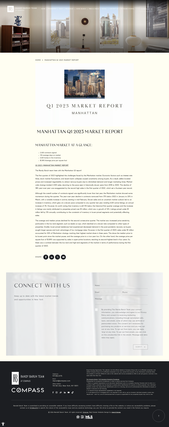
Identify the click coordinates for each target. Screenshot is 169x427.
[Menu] (159, 9)
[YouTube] (68, 392)
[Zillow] (61, 392)
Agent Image (116, 412)
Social (104, 9)
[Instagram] (57, 392)
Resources (69, 9)
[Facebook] (53, 392)
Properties (52, 9)
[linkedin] (51, 257)
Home (43, 9)
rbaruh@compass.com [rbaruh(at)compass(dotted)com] (61, 381)
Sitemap (85, 412)
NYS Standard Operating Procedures (109, 379)
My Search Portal (127, 9)
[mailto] (63, 257)
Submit (143, 347)
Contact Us (113, 9)
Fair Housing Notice (92, 379)
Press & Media (94, 9)
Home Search (81, 9)
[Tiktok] (72, 392)
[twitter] (57, 257)
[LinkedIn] (65, 392)
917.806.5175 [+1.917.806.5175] (57, 376)
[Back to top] (158, 416)
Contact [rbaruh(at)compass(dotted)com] (145, 9)
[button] (3, 424)
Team (61, 9)
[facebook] (45, 257)
